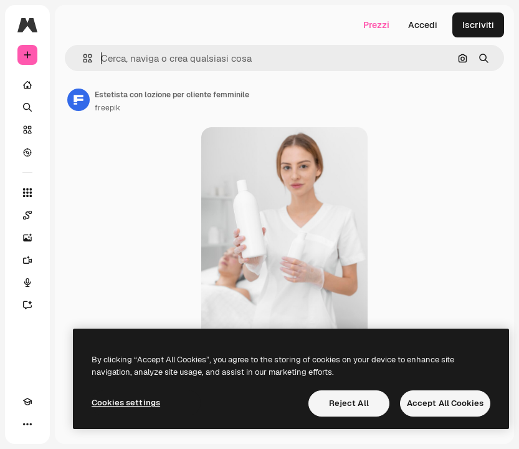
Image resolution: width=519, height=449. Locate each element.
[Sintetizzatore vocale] (27, 282)
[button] (82, 58)
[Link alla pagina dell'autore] (78, 100)
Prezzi (376, 25)
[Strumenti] (27, 193)
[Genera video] (27, 260)
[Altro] (27, 424)
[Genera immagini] (27, 238)
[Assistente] (27, 305)
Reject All (349, 403)
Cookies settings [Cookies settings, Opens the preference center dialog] (126, 402)
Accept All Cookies (445, 403)
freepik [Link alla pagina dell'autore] (107, 108)
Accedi (422, 25)
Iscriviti (478, 25)
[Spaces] (27, 215)
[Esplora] (27, 152)
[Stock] (27, 130)
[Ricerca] (27, 107)
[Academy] (27, 402)
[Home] (27, 85)
